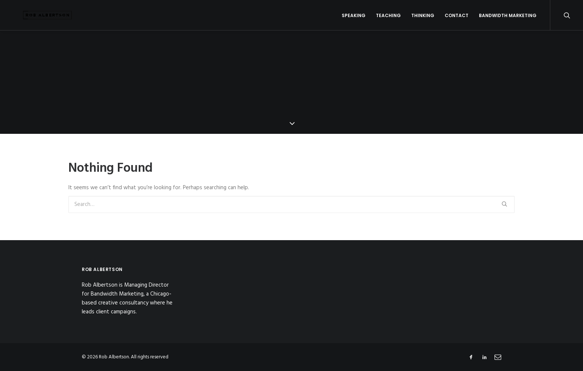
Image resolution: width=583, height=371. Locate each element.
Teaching (388, 19)
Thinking (422, 19)
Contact (456, 19)
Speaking (353, 19)
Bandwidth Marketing (508, 19)
